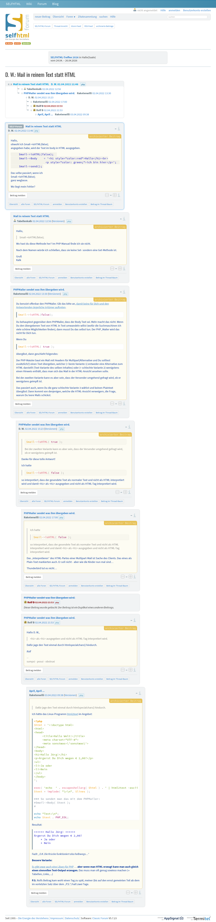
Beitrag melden (17, 194)
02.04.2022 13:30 (38, 293)
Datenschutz (72, 917)
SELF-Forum (15, 126)
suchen (103, 16)
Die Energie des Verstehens (33, 917)
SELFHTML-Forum (43, 26)
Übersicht (58, 16)
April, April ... (37, 690)
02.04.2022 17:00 (48, 516)
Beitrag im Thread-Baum (101, 203)
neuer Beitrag (42, 16)
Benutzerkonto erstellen (76, 203)
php (36, 130)
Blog (55, 4)
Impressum (56, 917)
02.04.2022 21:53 (44, 601)
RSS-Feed (88, 26)
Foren (69, 16)
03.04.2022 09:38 (54, 694)
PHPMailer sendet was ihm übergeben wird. (39, 289)
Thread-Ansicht (61, 26)
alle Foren (25, 203)
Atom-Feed (76, 26)
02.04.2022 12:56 (42, 220)
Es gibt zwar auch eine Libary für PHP (53, 866)
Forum (42, 4)
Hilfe (113, 16)
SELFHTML (13, 4)
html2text (72, 713)
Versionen (58, 220)
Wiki (29, 4)
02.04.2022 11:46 (24, 130)
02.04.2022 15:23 (34, 428)
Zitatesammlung (87, 16)
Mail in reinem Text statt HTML (44, 126)
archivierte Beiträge (104, 26)
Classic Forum (100, 917)
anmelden (57, 203)
